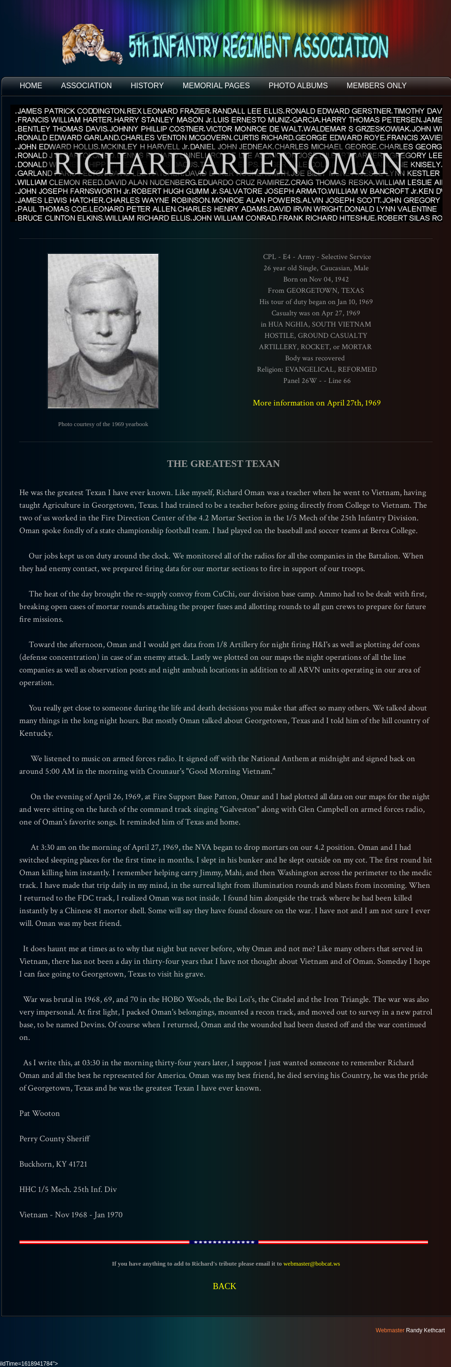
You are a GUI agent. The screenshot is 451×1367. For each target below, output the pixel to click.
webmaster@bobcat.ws (311, 1263)
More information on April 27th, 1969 (317, 402)
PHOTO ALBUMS (298, 86)
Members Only (377, 86)
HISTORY (147, 86)
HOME (31, 86)
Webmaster (390, 1330)
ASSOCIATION (86, 86)
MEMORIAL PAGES (216, 86)
